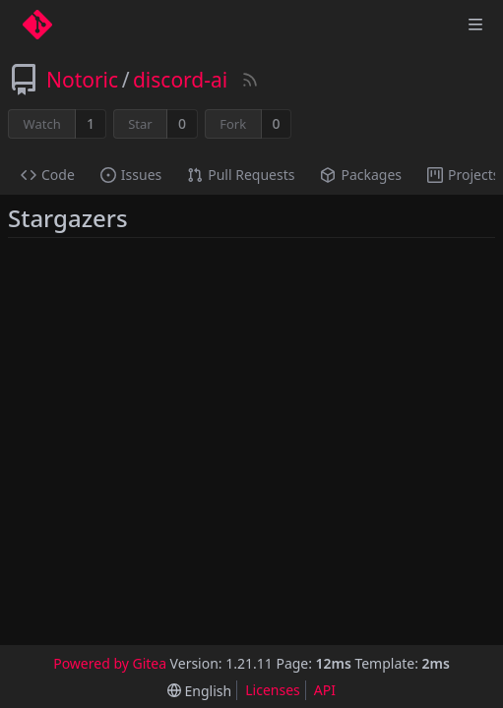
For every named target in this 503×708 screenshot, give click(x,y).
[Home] (37, 24)
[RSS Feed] (250, 79)
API (325, 689)
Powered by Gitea (109, 663)
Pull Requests (240, 174)
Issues (130, 174)
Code (48, 174)
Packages (361, 174)
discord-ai (180, 79)
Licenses (272, 689)
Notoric (82, 79)
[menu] (199, 690)
